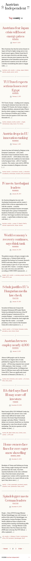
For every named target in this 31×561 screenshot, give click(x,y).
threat (17, 331)
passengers (14, 484)
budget (4, 275)
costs (24, 433)
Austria (4, 122)
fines (9, 484)
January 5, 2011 (16, 351)
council (4, 329)
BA (7, 433)
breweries (12, 379)
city (3, 536)
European (21, 329)
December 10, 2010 (17, 507)
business (4, 223)
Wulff (23, 538)
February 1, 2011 (16, 144)
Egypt (23, 122)
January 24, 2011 (16, 250)
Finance (15, 402)
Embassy (13, 536)
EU (13, 329)
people (8, 72)
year (11, 277)
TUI (18, 124)
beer (8, 379)
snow (9, 486)
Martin (25, 223)
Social (26, 275)
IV (17, 223)
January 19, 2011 (16, 302)
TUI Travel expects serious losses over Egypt (15, 86)
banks (13, 433)
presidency (5, 331)
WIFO (7, 277)
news (7, 381)
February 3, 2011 (16, 96)
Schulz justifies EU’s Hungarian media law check (15, 291)
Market (26, 70)
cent (9, 70)
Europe (16, 329)
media (25, 329)
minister (4, 225)
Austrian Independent (13, 557)
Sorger (16, 225)
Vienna (21, 124)
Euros (27, 379)
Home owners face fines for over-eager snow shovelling (15, 449)
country (14, 122)
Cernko (20, 433)
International (5, 124)
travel (14, 124)
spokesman (14, 486)
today (11, 124)
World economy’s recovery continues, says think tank (15, 239)
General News (15, 456)
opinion (4, 72)
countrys (13, 70)
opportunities (10, 225)
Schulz (13, 331)
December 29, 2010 (16, 405)
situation (4, 486)
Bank (10, 433)
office (3, 538)
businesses (15, 172)
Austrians (4, 70)
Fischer (18, 536)
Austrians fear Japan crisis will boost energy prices (15, 32)
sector (16, 72)
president (11, 538)
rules (10, 331)
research (18, 173)
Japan (22, 70)
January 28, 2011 (16, 194)
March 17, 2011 (16, 43)
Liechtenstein (24, 536)
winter (22, 486)
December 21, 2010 (17, 459)
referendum (12, 173)
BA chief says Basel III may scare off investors (15, 395)
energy (18, 70)
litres (3, 381)
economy (17, 275)
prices (10, 381)
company (9, 122)
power (12, 72)
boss (17, 433)
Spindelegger (17, 538)
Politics (15, 298)
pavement (20, 484)
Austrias (9, 172)
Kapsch (20, 223)
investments (5, 173)
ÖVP (7, 538)
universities (27, 173)
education (27, 172)
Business (15, 39)
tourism (21, 225)
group (14, 223)
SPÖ (22, 173)
